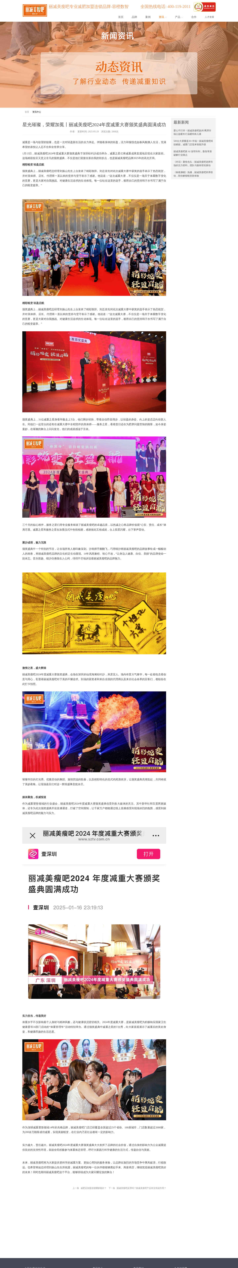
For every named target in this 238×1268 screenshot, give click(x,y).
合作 (194, 17)
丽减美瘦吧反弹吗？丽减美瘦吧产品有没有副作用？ (141, 1188)
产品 (179, 17)
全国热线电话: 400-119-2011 (166, 6)
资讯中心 (36, 112)
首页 (120, 17)
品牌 (134, 17)
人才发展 (209, 17)
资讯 (163, 17)
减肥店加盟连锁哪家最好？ (93, 1188)
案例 (148, 17)
